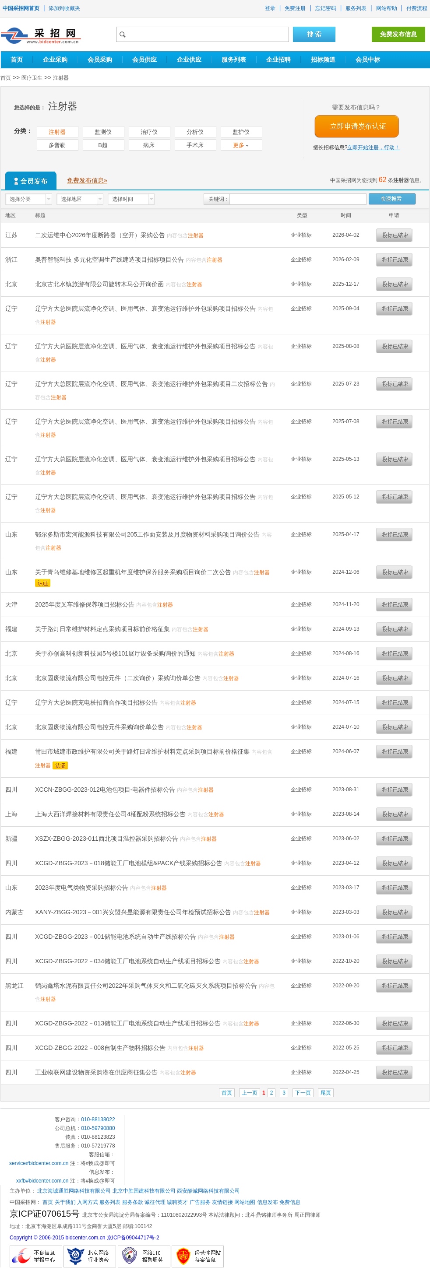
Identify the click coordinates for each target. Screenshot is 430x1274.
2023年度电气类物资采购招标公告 (82, 887)
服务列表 (356, 8)
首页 (17, 59)
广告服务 (200, 1202)
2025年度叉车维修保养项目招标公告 (85, 604)
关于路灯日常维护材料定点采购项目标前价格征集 (103, 628)
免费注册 (295, 8)
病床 (149, 145)
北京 (12, 284)
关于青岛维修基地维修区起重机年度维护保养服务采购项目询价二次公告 (134, 572)
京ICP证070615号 (46, 1213)
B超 (103, 145)
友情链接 (222, 1202)
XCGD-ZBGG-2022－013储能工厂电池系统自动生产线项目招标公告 (128, 1023)
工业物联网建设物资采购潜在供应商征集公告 (97, 1072)
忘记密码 (325, 8)
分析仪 (195, 132)
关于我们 (65, 1202)
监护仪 (241, 132)
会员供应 (144, 59)
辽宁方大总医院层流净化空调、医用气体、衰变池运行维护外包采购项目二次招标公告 (152, 383)
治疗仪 (149, 132)
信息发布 (267, 1202)
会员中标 (368, 59)
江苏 (12, 235)
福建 (12, 628)
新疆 (12, 838)
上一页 (249, 1093)
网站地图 (244, 1202)
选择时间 (122, 199)
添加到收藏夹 (64, 8)
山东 (12, 534)
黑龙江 (15, 985)
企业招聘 (278, 59)
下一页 (303, 1093)
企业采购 (55, 59)
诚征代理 (155, 1202)
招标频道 (323, 59)
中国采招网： (25, 1202)
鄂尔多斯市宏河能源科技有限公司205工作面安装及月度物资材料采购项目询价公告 (148, 534)
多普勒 (57, 145)
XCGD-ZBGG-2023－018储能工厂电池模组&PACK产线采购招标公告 (129, 863)
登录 (270, 8)
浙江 (12, 259)
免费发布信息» (87, 180)
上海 (12, 814)
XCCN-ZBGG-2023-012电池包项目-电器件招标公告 (106, 789)
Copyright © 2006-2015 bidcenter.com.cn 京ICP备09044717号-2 (84, 1238)
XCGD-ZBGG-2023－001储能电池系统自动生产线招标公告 (116, 936)
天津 (12, 604)
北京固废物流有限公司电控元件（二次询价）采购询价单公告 (118, 677)
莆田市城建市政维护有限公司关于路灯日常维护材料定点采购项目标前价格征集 (143, 751)
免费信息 (289, 1202)
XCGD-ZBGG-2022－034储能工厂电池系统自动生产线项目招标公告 (128, 961)
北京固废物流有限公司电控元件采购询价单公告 (100, 726)
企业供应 (189, 59)
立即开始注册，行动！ (373, 147)
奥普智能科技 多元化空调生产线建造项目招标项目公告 (110, 259)
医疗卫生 (31, 78)
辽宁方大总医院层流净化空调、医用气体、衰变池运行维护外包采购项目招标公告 (146, 308)
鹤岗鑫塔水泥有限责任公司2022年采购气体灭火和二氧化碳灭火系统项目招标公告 (147, 985)
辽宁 (12, 308)
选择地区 (71, 199)
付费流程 (416, 8)
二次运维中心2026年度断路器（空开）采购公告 (101, 235)
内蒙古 (15, 912)
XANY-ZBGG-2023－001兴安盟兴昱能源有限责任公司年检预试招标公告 (134, 912)
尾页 (326, 1093)
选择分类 (20, 199)
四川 (12, 789)
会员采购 (100, 59)
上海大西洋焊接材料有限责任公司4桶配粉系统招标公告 (111, 814)
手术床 (195, 145)
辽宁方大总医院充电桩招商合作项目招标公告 (97, 702)
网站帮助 (386, 8)
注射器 (61, 78)
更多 (241, 145)
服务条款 (132, 1202)
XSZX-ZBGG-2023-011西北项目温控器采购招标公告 (107, 838)
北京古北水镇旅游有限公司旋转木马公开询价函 (100, 284)
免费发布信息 (398, 34)
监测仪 (103, 132)
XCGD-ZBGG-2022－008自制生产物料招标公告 (101, 1047)
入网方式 (87, 1202)
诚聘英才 (177, 1202)
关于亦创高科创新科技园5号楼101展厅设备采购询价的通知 (116, 653)
